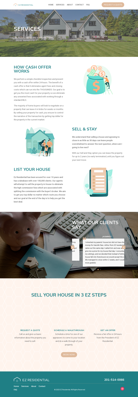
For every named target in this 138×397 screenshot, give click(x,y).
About (70, 5)
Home (50, 5)
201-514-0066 (114, 379)
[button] (123, 247)
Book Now (69, 354)
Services (60, 5)
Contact (79, 5)
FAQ (88, 5)
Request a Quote (113, 4)
